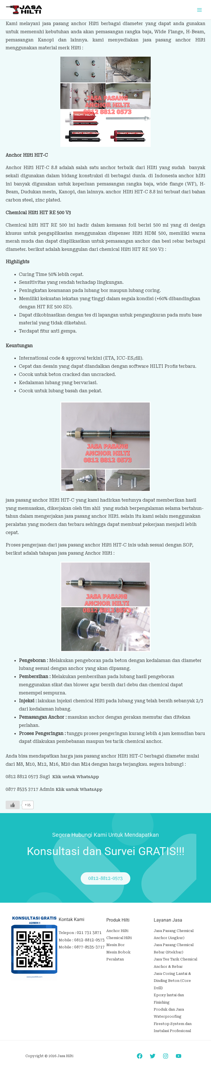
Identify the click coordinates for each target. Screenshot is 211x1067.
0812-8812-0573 (87, 939)
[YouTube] (178, 1049)
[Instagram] (165, 1049)
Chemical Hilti (119, 937)
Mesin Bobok (118, 950)
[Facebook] (139, 1049)
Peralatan (115, 957)
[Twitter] (152, 1049)
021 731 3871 (87, 932)
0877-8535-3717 (87, 946)
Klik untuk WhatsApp (75, 776)
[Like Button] (13, 804)
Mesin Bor (115, 944)
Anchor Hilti (117, 930)
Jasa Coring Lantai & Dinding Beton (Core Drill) (172, 977)
